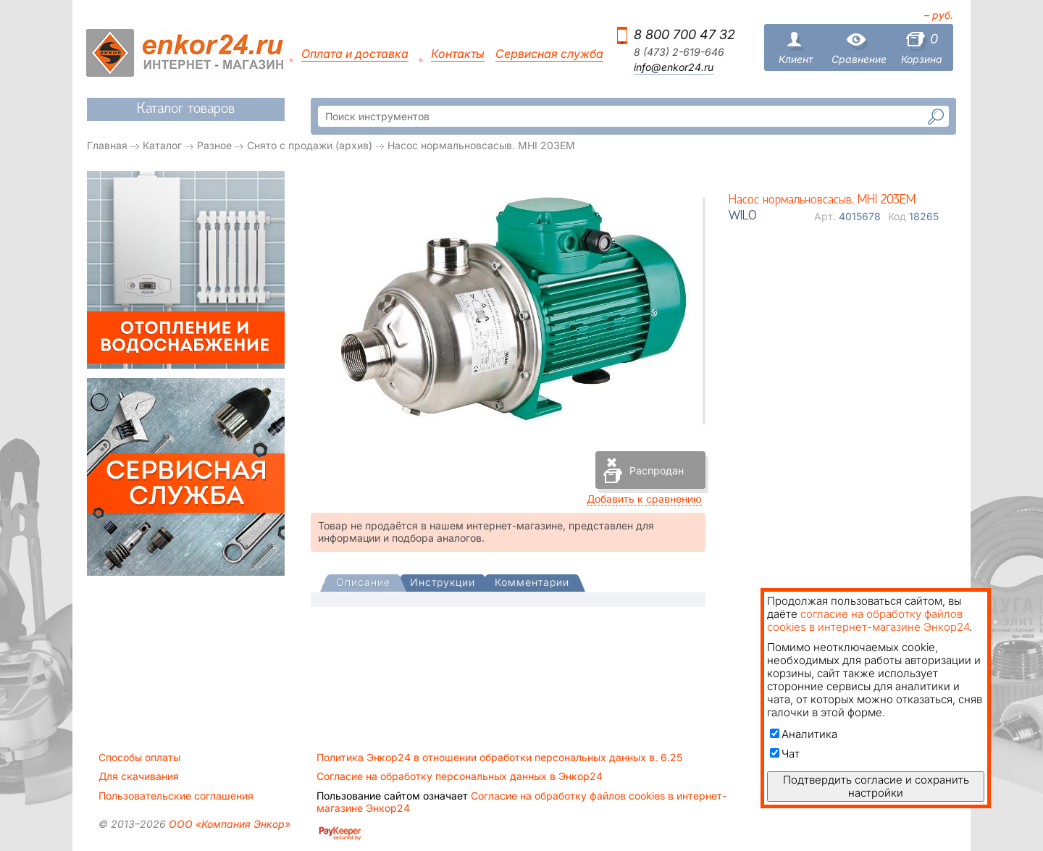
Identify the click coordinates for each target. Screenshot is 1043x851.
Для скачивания (139, 776)
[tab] (363, 583)
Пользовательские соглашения (176, 796)
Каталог (162, 145)
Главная (107, 145)
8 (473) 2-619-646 (679, 52)
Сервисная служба (549, 54)
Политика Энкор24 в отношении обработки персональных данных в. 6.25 (499, 757)
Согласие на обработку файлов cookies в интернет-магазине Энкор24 (521, 801)
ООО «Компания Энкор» (228, 824)
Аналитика (803, 734)
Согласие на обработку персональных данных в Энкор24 (460, 776)
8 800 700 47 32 (684, 34)
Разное (214, 145)
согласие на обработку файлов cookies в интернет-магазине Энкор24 (868, 620)
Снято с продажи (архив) (309, 145)
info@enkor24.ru (673, 67)
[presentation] (363, 583)
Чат (785, 753)
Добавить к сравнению (644, 498)
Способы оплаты (139, 757)
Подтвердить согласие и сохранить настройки (876, 786)
